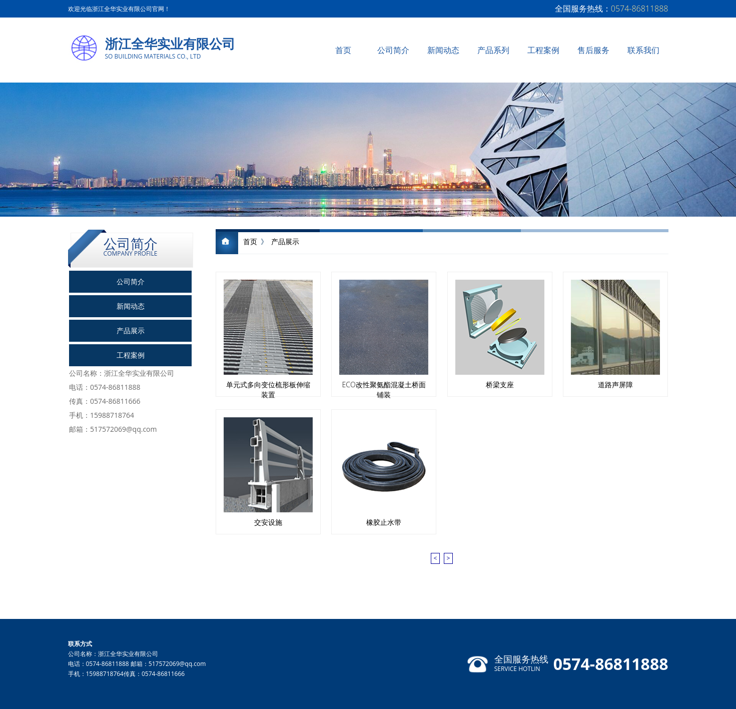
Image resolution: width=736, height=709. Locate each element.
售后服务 (593, 50)
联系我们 (643, 50)
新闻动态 (443, 50)
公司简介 (393, 50)
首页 (343, 50)
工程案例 (543, 50)
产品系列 (493, 50)
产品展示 (131, 330)
